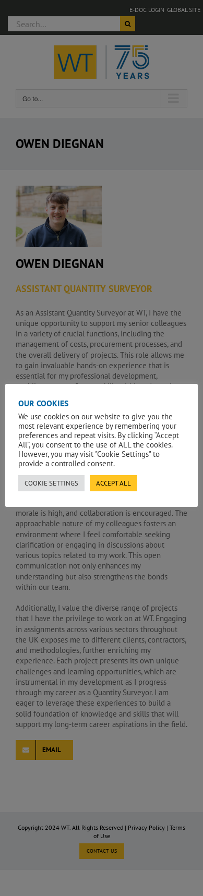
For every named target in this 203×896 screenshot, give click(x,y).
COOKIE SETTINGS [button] (51, 483)
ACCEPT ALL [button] (113, 483)
